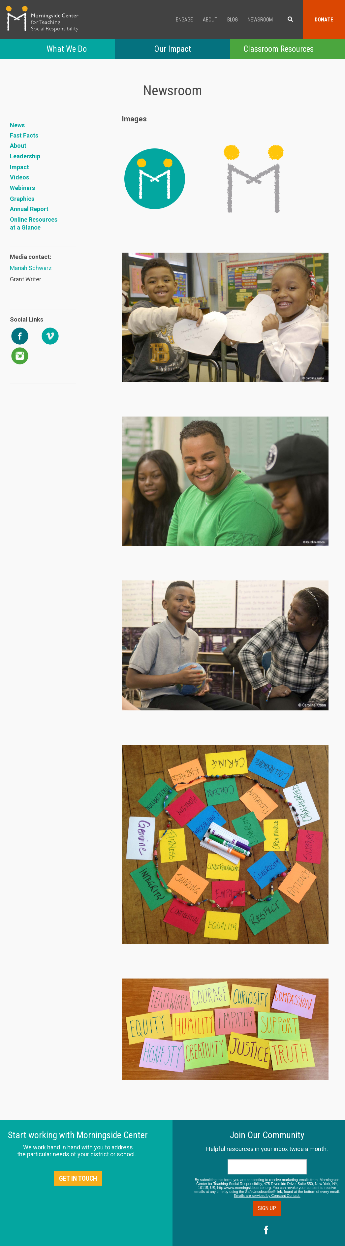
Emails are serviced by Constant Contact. (267, 1196)
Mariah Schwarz (31, 268)
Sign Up (267, 1208)
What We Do (67, 49)
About (210, 19)
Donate (324, 19)
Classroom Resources (278, 49)
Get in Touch (78, 1178)
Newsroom (260, 19)
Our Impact (172, 49)
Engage (184, 19)
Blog (232, 19)
